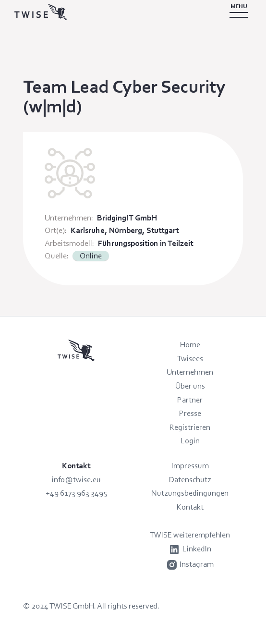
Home (190, 344)
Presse (190, 413)
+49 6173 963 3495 (76, 493)
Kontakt (190, 507)
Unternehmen (190, 372)
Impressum (190, 465)
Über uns (190, 385)
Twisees (190, 358)
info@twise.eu (76, 479)
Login (190, 440)
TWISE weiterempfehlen (190, 534)
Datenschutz (190, 479)
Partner (190, 399)
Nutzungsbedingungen (190, 493)
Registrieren (189, 427)
